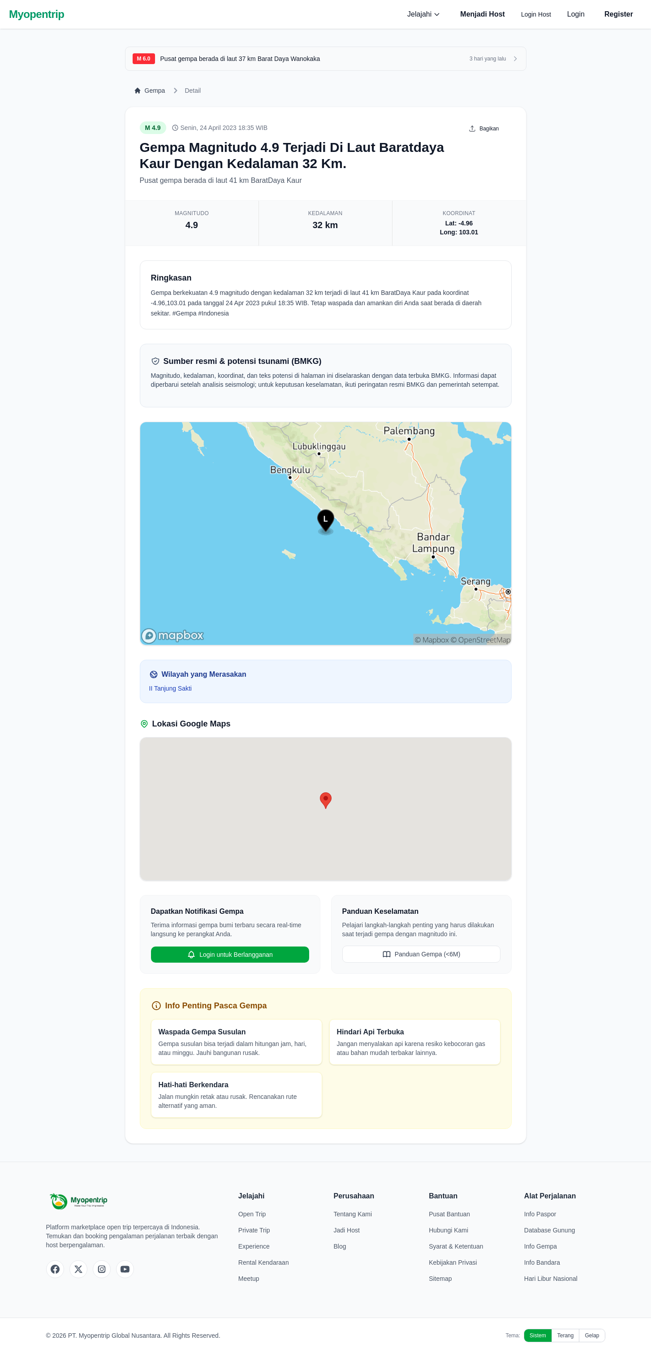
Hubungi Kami (448, 1230)
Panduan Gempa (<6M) (421, 954)
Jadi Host (346, 1230)
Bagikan (484, 128)
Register (618, 14)
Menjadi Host (482, 14)
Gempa (149, 90)
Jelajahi (423, 14)
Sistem (538, 1335)
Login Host (536, 14)
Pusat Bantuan (449, 1214)
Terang (565, 1335)
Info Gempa (540, 1246)
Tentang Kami (352, 1214)
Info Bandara (542, 1262)
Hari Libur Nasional (551, 1278)
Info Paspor (540, 1214)
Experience (254, 1246)
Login (576, 14)
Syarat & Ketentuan (456, 1246)
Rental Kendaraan (263, 1262)
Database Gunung (549, 1230)
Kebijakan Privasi (453, 1262)
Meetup (248, 1278)
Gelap (592, 1335)
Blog (339, 1246)
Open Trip (252, 1214)
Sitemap (440, 1278)
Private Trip (254, 1230)
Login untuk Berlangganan (229, 954)
